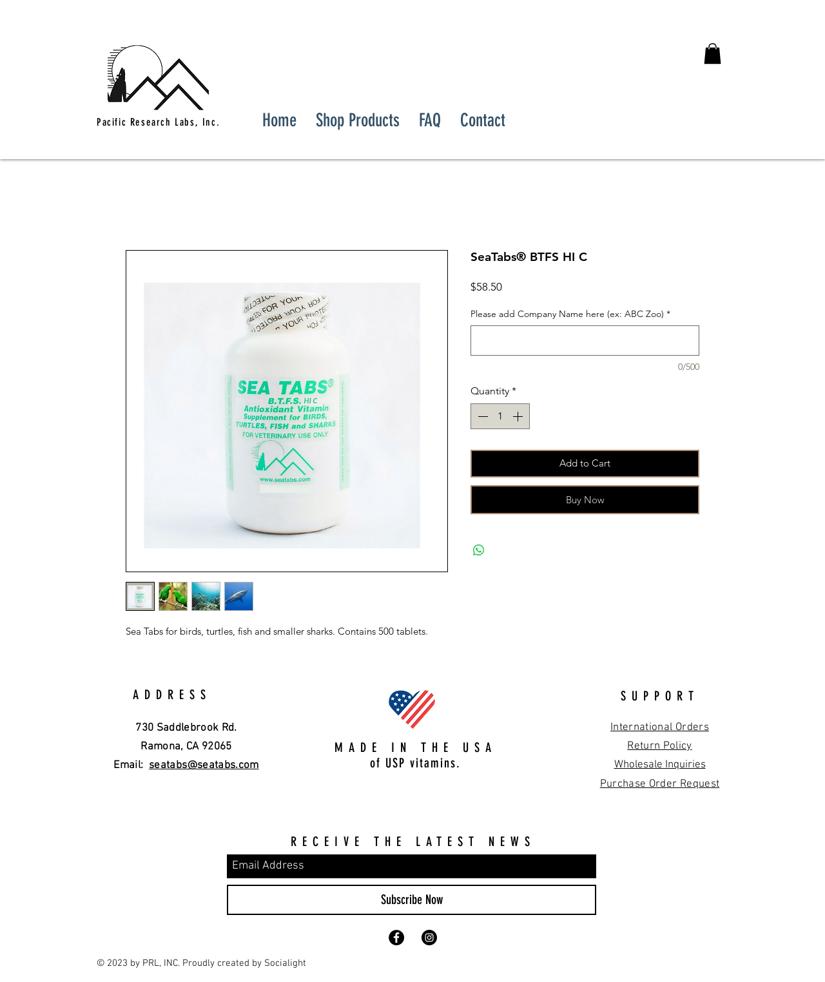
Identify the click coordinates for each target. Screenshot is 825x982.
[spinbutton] (500, 416)
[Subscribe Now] (411, 900)
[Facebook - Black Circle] (396, 937)
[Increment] (519, 416)
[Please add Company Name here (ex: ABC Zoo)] (585, 340)
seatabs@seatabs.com (203, 765)
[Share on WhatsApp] (479, 550)
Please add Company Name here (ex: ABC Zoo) (570, 314)
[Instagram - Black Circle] (429, 937)
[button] (712, 53)
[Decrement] (481, 416)
